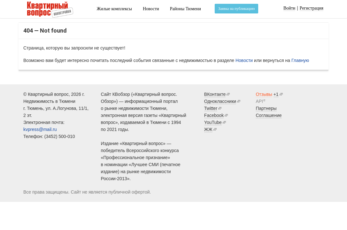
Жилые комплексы (114, 8)
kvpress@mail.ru (40, 129)
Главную (300, 60)
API (259, 101)
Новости (151, 8)
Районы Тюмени (185, 8)
